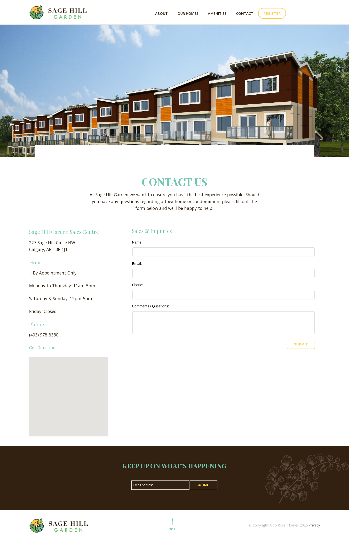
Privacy (314, 525)
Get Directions (43, 348)
